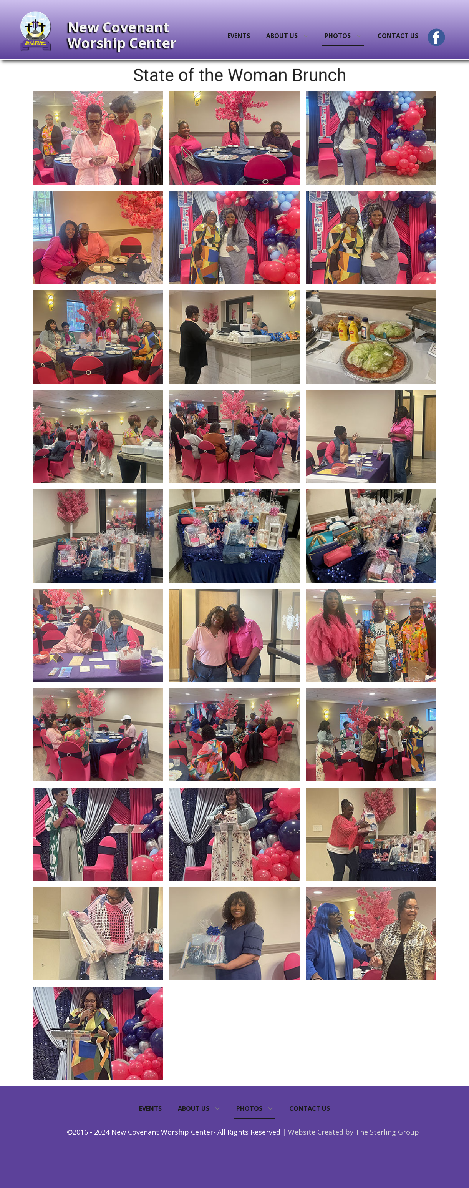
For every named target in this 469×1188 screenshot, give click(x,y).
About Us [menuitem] (282, 36)
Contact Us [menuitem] (398, 36)
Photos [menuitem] (338, 36)
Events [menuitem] (238, 36)
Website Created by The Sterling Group (353, 1131)
